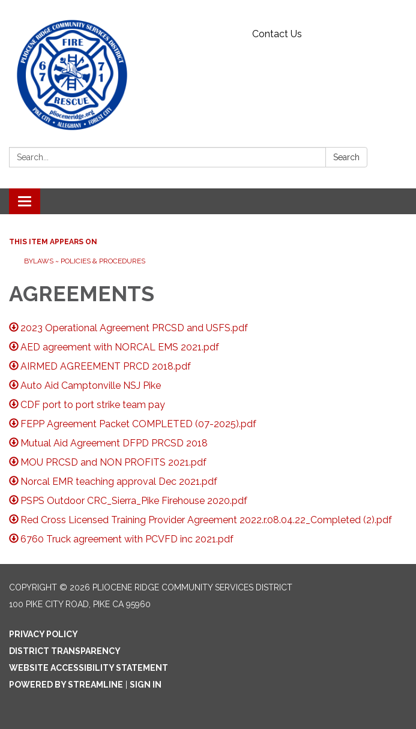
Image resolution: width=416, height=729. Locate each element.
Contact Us (277, 34)
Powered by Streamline (66, 684)
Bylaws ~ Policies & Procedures (84, 261)
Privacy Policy (43, 634)
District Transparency (65, 651)
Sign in (145, 684)
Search (346, 157)
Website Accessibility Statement (88, 668)
